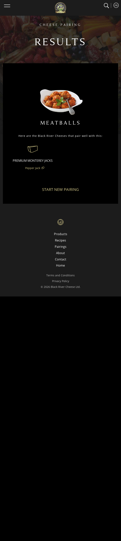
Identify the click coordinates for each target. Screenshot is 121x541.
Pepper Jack (32, 168)
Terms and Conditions (60, 275)
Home (60, 265)
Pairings (60, 247)
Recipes (60, 240)
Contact (60, 259)
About (60, 253)
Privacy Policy (60, 281)
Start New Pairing (60, 189)
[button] (106, 5)
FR (116, 5)
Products (60, 234)
